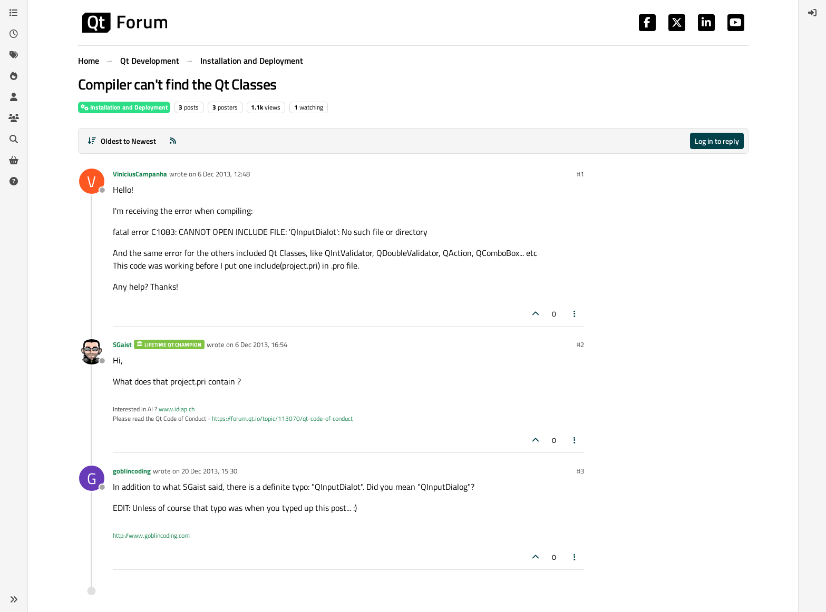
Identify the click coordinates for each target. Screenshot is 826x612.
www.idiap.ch (177, 409)
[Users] (13, 96)
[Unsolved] (13, 181)
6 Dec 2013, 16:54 (261, 344)
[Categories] (13, 12)
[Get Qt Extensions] (13, 160)
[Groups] (13, 118)
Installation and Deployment (124, 107)
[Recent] (13, 33)
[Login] (812, 12)
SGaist (122, 344)
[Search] (13, 139)
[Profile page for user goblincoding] (91, 478)
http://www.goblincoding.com (151, 535)
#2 (580, 344)
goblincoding (132, 471)
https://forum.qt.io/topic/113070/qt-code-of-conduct (282, 418)
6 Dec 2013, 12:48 (224, 174)
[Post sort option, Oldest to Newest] (122, 141)
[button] (13, 599)
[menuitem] (812, 12)
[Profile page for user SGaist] (91, 351)
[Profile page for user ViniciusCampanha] (91, 181)
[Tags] (13, 54)
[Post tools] (574, 313)
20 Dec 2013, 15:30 (209, 471)
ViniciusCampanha (140, 174)
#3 (580, 471)
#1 (580, 174)
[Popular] (13, 75)
